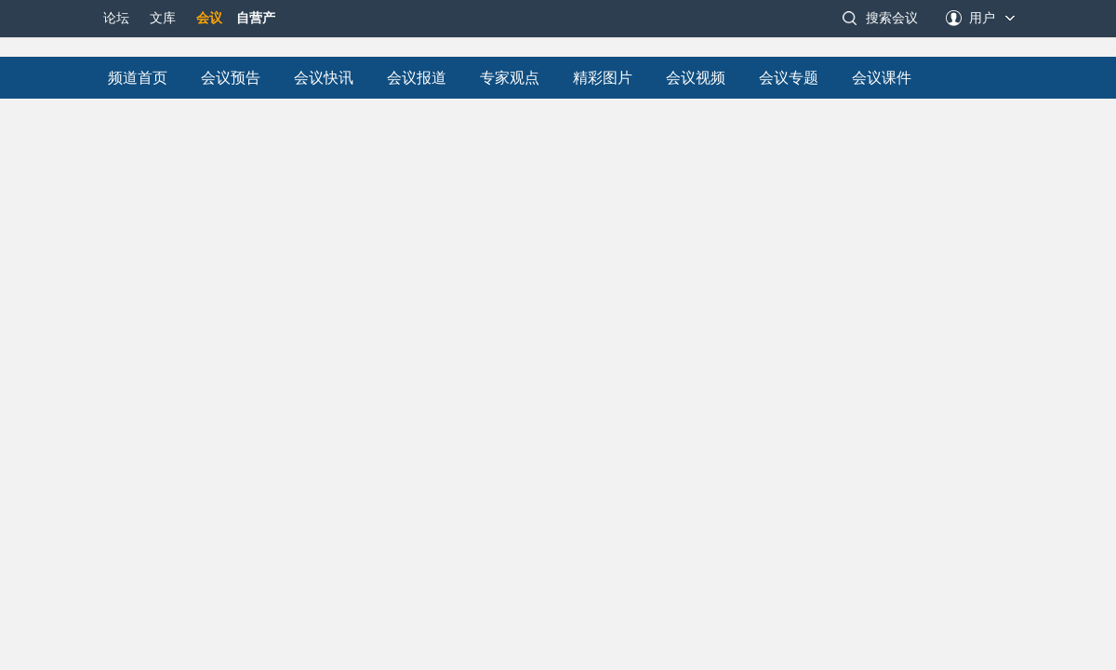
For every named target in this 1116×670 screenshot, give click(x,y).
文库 (163, 18)
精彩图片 (602, 78)
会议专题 (788, 78)
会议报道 (416, 78)
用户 (982, 18)
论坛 (116, 18)
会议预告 (230, 78)
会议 (209, 18)
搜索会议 (892, 18)
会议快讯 (323, 78)
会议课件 (881, 78)
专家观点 (509, 78)
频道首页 (137, 78)
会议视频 (695, 78)
